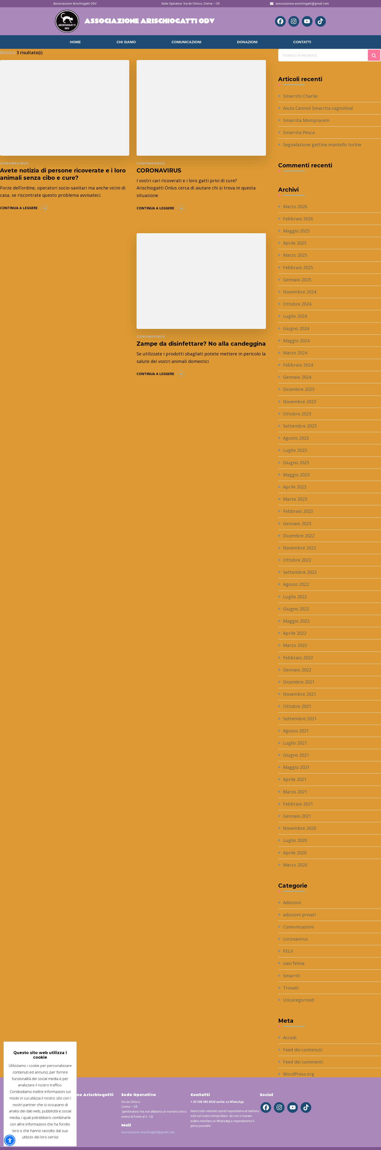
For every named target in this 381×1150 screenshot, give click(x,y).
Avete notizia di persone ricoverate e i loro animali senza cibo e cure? (63, 174)
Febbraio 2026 (298, 219)
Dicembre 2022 (298, 536)
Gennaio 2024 (297, 377)
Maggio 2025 (296, 231)
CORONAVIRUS (159, 170)
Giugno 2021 (296, 755)
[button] (10, 1140)
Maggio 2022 (296, 621)
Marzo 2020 (295, 865)
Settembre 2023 (300, 426)
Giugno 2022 (296, 609)
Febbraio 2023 (298, 511)
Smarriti (291, 975)
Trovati (290, 988)
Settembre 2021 (300, 718)
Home (75, 42)
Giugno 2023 (296, 462)
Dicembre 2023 (298, 389)
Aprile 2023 (294, 487)
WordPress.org (298, 1074)
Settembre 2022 (300, 572)
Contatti (302, 42)
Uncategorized (298, 1000)
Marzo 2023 (295, 499)
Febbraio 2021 (298, 804)
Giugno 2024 (296, 328)
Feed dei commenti (303, 1062)
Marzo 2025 (295, 255)
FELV (288, 951)
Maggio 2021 (296, 767)
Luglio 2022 (295, 597)
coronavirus (14, 163)
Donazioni (247, 42)
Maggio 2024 (296, 340)
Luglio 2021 (295, 743)
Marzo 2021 (295, 792)
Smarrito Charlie (300, 96)
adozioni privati (299, 915)
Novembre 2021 (299, 694)
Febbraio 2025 (298, 267)
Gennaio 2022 (297, 670)
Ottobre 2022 (297, 560)
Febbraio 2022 (298, 658)
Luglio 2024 (295, 316)
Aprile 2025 (294, 243)
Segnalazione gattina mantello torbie (322, 144)
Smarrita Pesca (299, 132)
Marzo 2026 (295, 206)
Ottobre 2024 (297, 304)
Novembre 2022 (299, 548)
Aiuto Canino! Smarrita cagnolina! (318, 108)
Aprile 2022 (294, 633)
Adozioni (292, 902)
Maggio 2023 (296, 475)
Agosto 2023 (296, 438)
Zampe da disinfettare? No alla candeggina (201, 343)
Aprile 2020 (294, 853)
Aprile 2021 (294, 779)
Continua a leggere (19, 208)
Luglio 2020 (295, 840)
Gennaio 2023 (297, 523)
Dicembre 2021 (298, 682)
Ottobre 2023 (297, 414)
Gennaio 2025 (297, 280)
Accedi (289, 1037)
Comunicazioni (186, 42)
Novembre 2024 (299, 292)
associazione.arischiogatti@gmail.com (148, 1132)
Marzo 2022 (295, 645)
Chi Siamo (126, 42)
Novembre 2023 (299, 401)
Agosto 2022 (296, 584)
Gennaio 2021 (297, 816)
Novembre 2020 (299, 828)
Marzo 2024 (295, 353)
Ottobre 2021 (297, 706)
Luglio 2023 (295, 450)
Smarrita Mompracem (306, 120)
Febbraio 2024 (298, 365)
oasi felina (293, 963)
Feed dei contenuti (302, 1050)
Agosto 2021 (296, 731)
